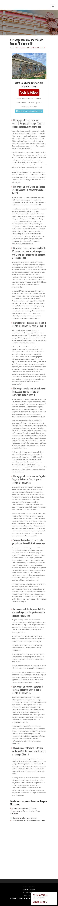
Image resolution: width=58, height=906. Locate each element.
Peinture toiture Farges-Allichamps (23, 818)
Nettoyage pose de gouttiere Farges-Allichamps (28, 820)
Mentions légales (29, 895)
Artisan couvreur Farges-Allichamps (23, 808)
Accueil (12, 47)
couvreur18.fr (31, 890)
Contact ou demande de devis (29, 111)
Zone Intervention (29, 887)
